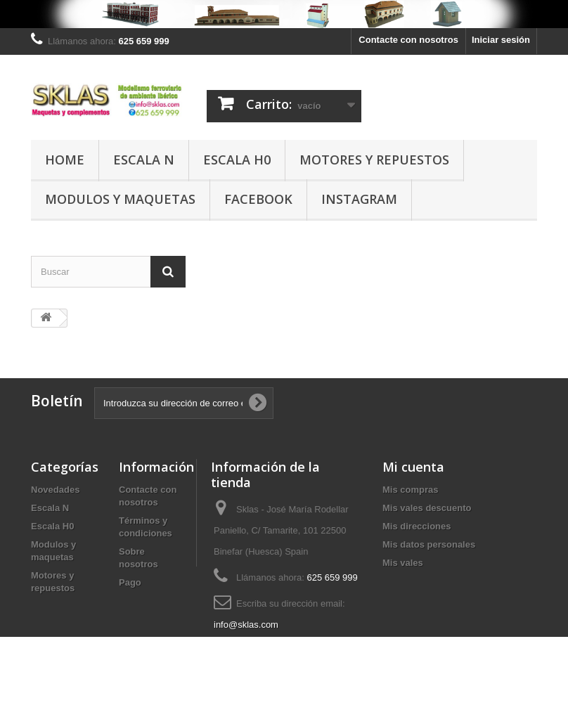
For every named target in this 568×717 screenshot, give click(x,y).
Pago (130, 582)
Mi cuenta (413, 466)
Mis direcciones (416, 526)
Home (64, 159)
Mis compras (410, 489)
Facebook (258, 198)
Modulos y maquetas (120, 198)
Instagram (359, 198)
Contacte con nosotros (408, 39)
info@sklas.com (246, 624)
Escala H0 (237, 159)
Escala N (143, 159)
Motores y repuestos (374, 159)
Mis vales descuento (426, 508)
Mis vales (402, 562)
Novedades (55, 489)
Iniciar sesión (501, 39)
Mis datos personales (428, 544)
